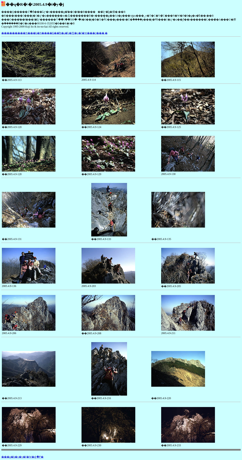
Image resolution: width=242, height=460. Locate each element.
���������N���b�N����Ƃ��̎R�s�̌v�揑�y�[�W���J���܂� (54, 33)
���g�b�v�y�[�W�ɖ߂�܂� (22, 456)
